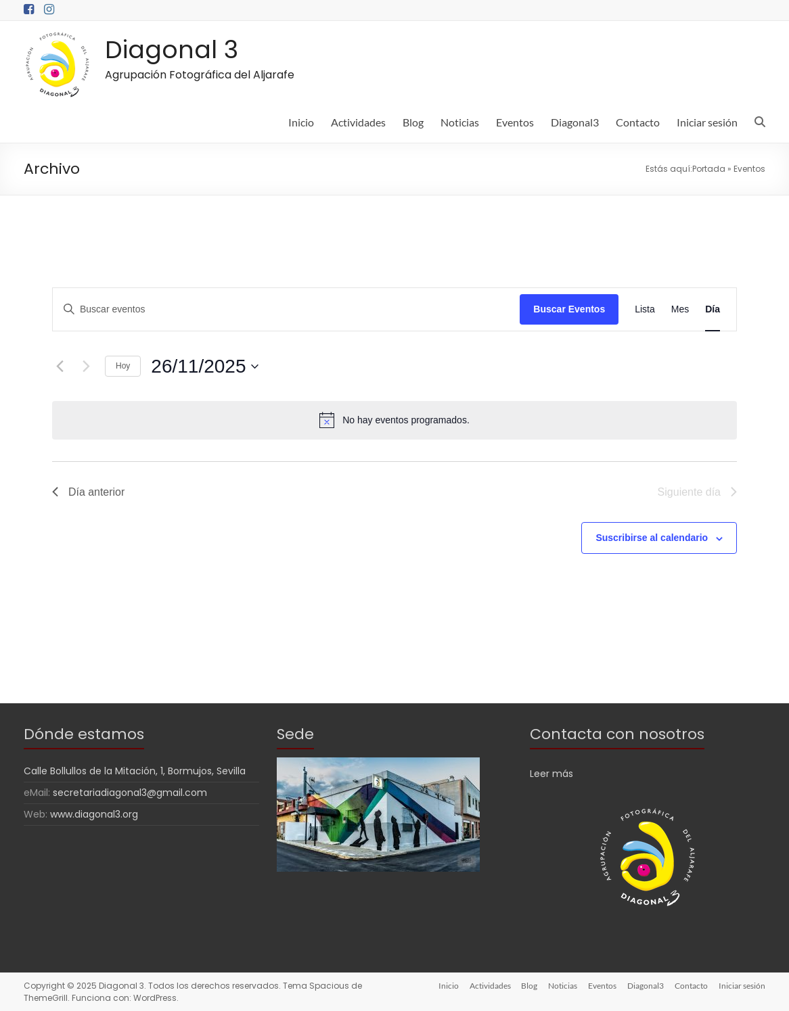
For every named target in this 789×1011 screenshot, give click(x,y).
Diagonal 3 (171, 49)
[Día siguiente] (86, 366)
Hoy (123, 366)
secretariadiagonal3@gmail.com (130, 792)
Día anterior (88, 492)
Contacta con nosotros (617, 734)
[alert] (394, 420)
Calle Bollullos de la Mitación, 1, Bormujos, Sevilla (135, 771)
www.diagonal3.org (94, 814)
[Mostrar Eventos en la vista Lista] (645, 309)
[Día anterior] (60, 366)
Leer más (551, 773)
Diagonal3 (575, 122)
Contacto (638, 122)
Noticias (460, 122)
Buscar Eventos (569, 309)
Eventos (515, 122)
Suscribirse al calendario (651, 537)
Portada (708, 168)
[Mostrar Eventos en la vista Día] (712, 309)
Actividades (358, 122)
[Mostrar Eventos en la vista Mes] (680, 309)
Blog (413, 122)
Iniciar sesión (707, 122)
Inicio (301, 122)
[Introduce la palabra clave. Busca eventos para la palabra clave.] (286, 309)
